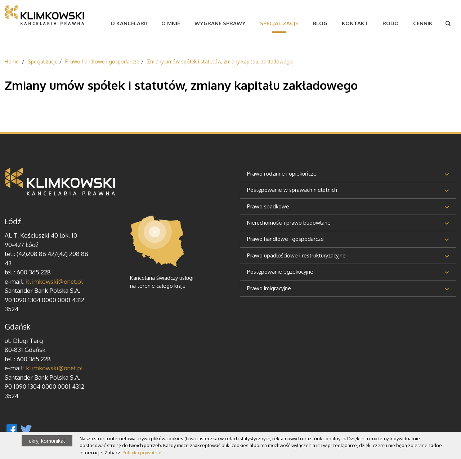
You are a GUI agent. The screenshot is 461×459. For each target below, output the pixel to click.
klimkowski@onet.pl (54, 281)
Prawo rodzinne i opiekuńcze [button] (282, 173)
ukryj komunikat (47, 441)
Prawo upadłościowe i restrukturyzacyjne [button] (296, 255)
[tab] (348, 174)
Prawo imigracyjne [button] (269, 288)
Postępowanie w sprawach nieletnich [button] (292, 189)
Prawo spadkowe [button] (268, 206)
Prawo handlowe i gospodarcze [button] (285, 238)
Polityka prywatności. (144, 452)
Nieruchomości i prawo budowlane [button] (289, 222)
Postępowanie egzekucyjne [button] (280, 271)
